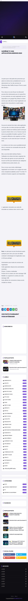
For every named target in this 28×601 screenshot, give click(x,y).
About (16, 596)
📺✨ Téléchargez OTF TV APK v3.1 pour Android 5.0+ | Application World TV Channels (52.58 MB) (17, 543)
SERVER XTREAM (16, 435)
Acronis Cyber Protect (16, 487)
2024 (14, 574)
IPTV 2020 (16, 397)
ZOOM (16, 465)
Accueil (4, 46)
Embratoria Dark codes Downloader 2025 (18, 367)
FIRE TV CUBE (16, 405)
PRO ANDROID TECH (17, 598)
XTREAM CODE (16, 424)
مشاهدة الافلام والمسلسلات (16, 468)
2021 (14, 581)
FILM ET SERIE (16, 399)
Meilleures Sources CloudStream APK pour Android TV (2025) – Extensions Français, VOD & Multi (16, 529)
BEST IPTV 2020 (16, 391)
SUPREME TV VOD (8, 305)
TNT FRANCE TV (16, 460)
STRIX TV (16, 457)
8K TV (16, 484)
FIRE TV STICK (16, 416)
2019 (14, 586)
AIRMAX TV (16, 408)
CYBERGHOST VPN (16, 452)
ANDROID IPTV (16, 380)
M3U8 (16, 402)
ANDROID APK (16, 386)
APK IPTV (16, 383)
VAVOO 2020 (16, 427)
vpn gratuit (16, 443)
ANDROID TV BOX (16, 394)
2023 (14, 576)
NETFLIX (16, 410)
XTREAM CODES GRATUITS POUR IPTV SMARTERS (15, 361)
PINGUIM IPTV (16, 421)
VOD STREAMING (16, 413)
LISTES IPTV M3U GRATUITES (15, 534)
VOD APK (9, 46)
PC (16, 489)
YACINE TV (16, 463)
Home (12, 596)
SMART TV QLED (16, 454)
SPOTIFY (16, 446)
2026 (14, 569)
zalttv (16, 449)
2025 (14, 571)
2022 (14, 579)
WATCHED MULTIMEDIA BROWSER (16, 430)
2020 (14, 583)
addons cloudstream (16, 492)
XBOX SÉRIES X (16, 438)
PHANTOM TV (16, 432)
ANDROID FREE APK (16, 388)
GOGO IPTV (16, 419)
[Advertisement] (14, 18)
